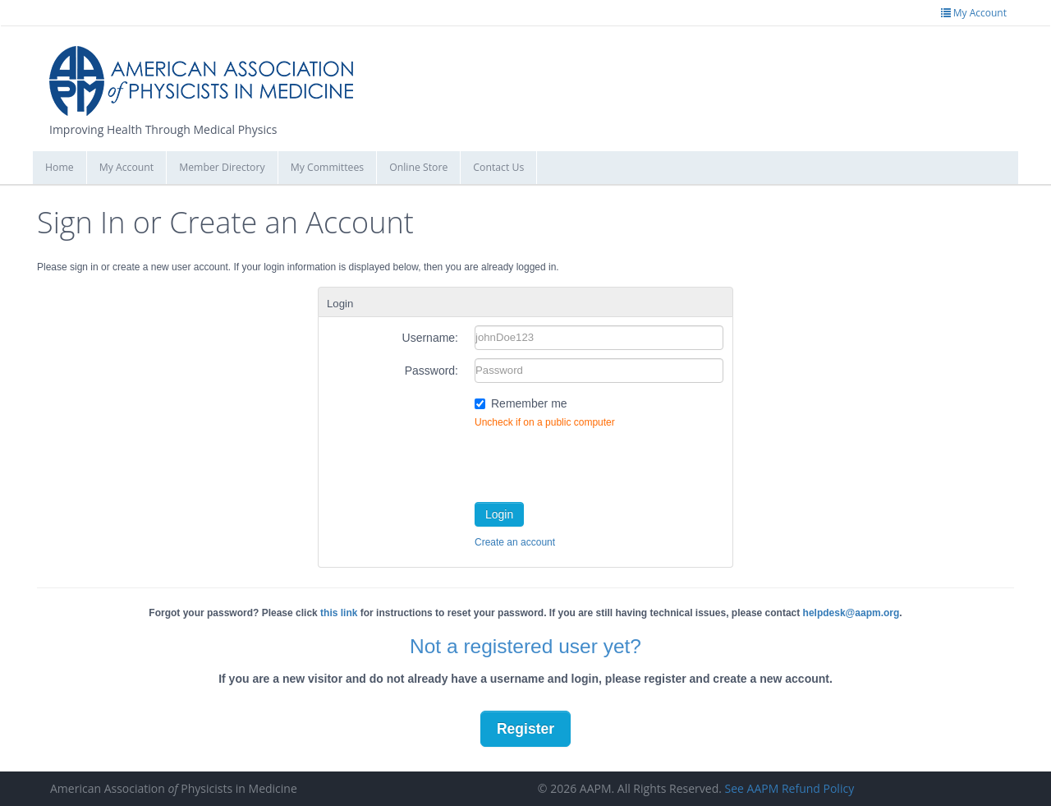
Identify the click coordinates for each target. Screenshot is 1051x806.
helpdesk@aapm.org (851, 613)
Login (499, 514)
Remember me (529, 403)
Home (59, 167)
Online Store (418, 167)
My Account (126, 167)
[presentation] (599, 462)
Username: (430, 337)
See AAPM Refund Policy (790, 788)
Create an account (515, 542)
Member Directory (221, 167)
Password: (431, 370)
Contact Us (498, 167)
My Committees (328, 167)
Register (525, 729)
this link (338, 613)
